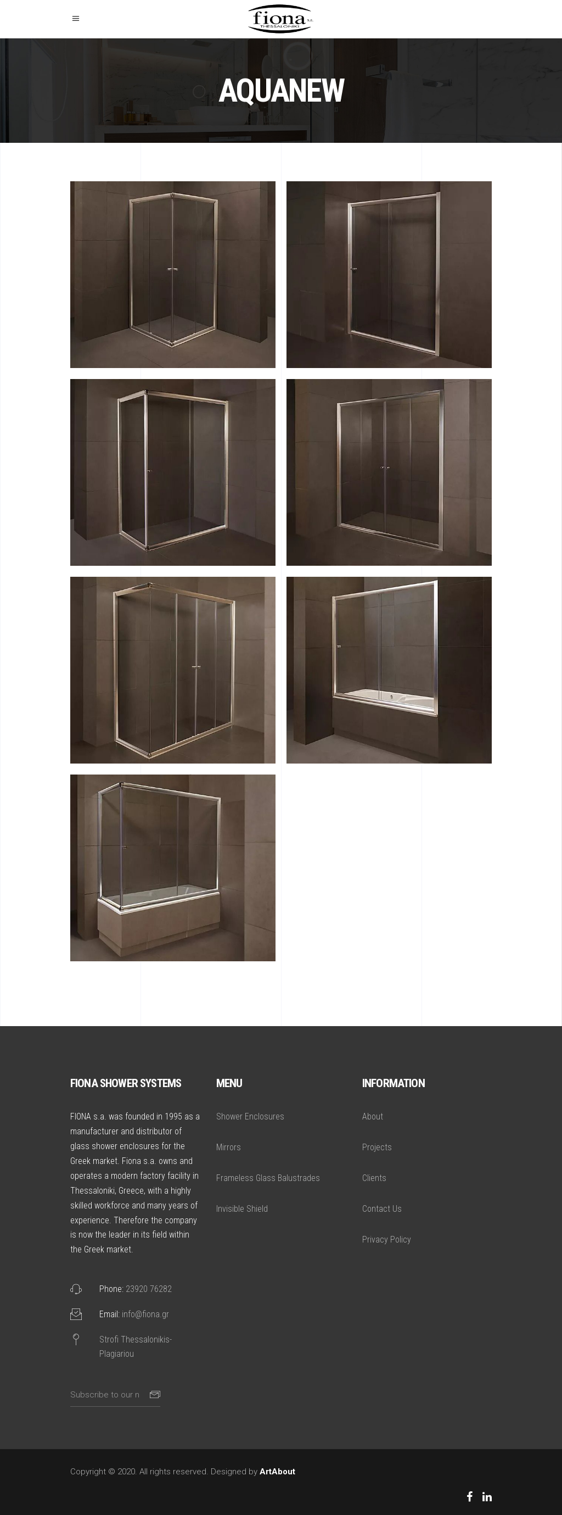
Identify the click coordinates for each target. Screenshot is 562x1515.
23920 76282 (149, 1289)
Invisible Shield (242, 1209)
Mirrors (228, 1147)
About (372, 1116)
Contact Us (382, 1209)
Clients (374, 1178)
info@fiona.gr (145, 1314)
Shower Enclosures (250, 1116)
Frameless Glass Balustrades (268, 1178)
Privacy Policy (386, 1239)
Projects (377, 1147)
